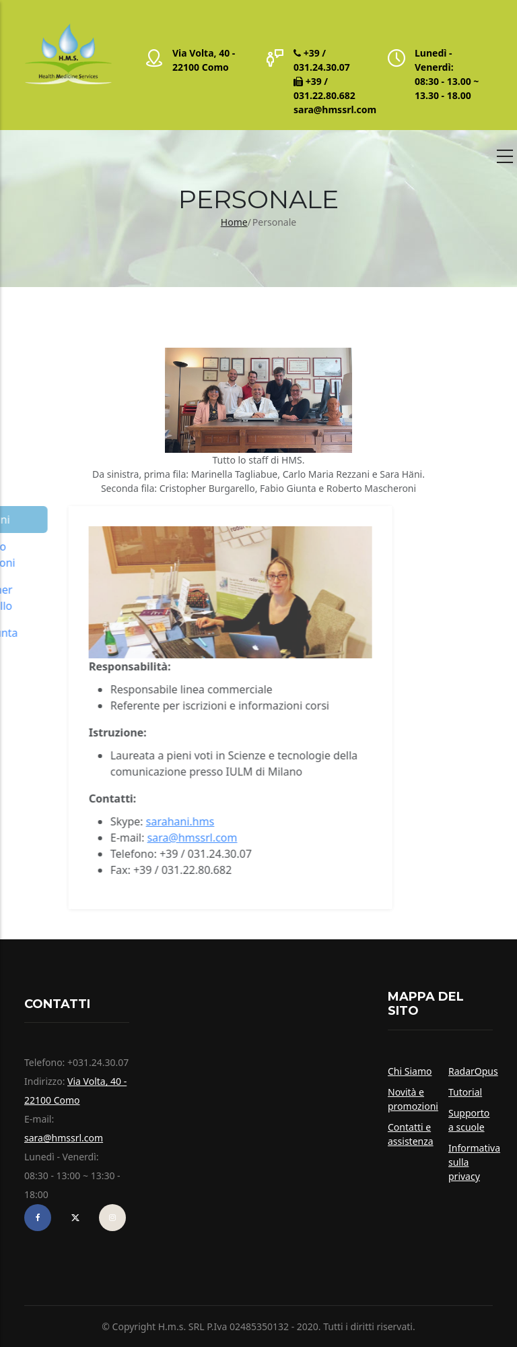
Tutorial (465, 1092)
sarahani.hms (52, 821)
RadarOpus (473, 1071)
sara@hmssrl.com (335, 109)
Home (234, 222)
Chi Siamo (410, 1071)
